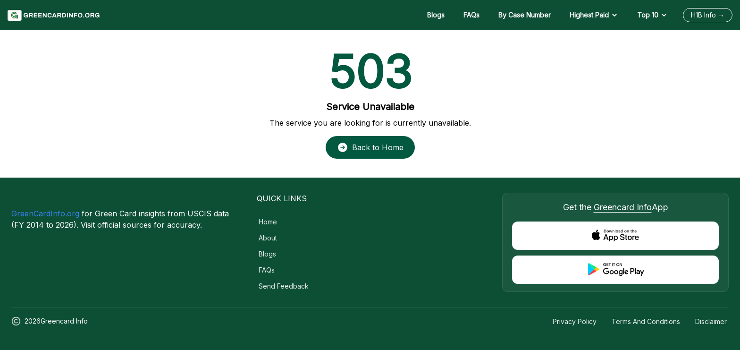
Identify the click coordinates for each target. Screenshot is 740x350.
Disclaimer (711, 321)
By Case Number (524, 15)
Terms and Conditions (646, 321)
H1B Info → (707, 15)
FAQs (471, 15)
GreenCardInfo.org (45, 213)
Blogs (436, 15)
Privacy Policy (575, 321)
